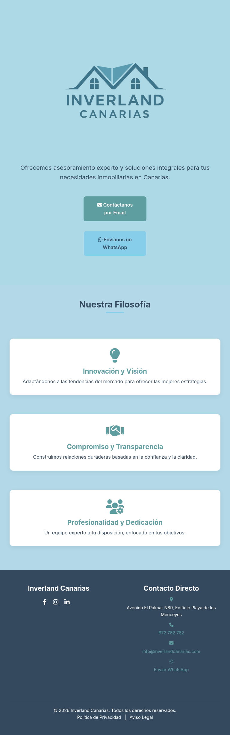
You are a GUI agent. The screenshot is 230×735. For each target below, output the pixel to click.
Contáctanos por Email (115, 209)
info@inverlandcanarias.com (171, 651)
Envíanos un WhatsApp (115, 243)
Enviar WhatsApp (171, 669)
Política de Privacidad (99, 717)
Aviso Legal (141, 717)
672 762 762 (171, 632)
